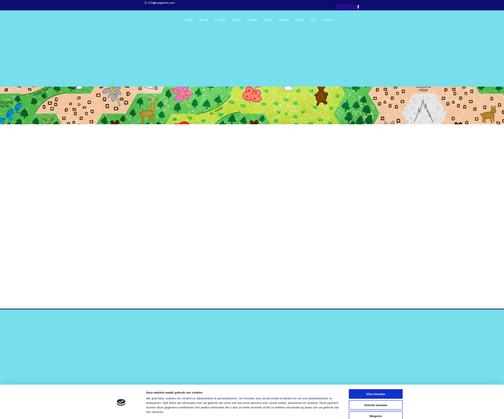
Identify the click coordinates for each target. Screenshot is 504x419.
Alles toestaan (375, 381)
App (313, 20)
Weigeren (375, 403)
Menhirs (252, 20)
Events (299, 20)
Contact (327, 20)
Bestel (268, 20)
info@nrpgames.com (161, 3)
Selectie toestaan (375, 392)
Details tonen (300, 411)
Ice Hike (220, 20)
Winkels (284, 20)
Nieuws (203, 20)
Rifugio (236, 20)
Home (188, 20)
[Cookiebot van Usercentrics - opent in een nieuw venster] (121, 411)
